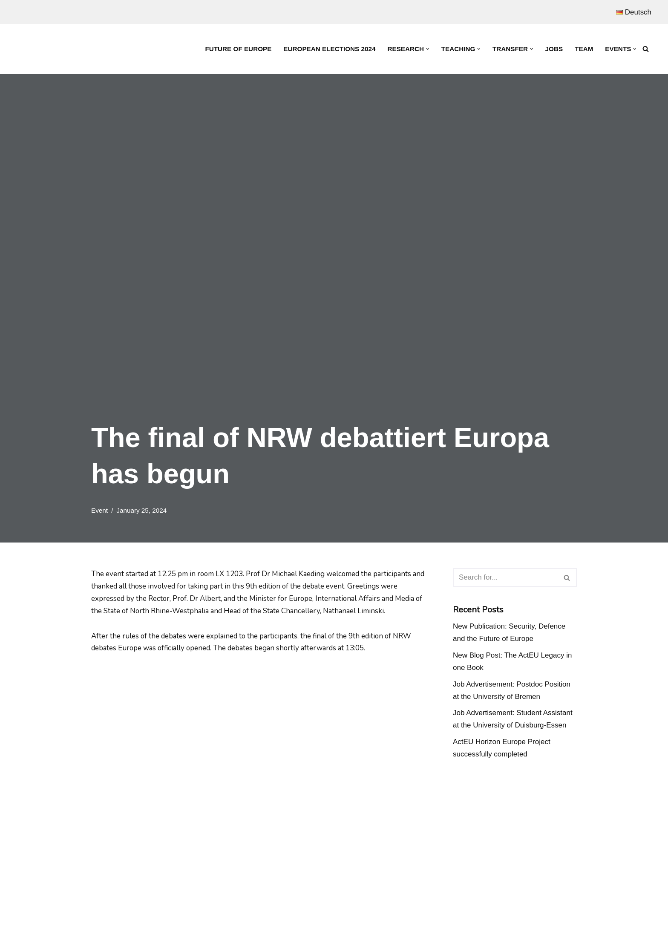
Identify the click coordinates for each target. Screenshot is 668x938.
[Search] (645, 49)
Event (99, 510)
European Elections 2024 (328, 48)
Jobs (554, 48)
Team (584, 48)
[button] (427, 49)
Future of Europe (237, 48)
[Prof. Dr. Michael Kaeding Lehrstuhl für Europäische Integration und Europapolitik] (68, 49)
